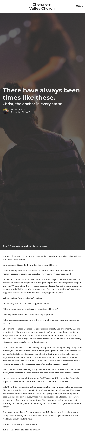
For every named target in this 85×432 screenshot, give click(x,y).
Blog (5, 246)
